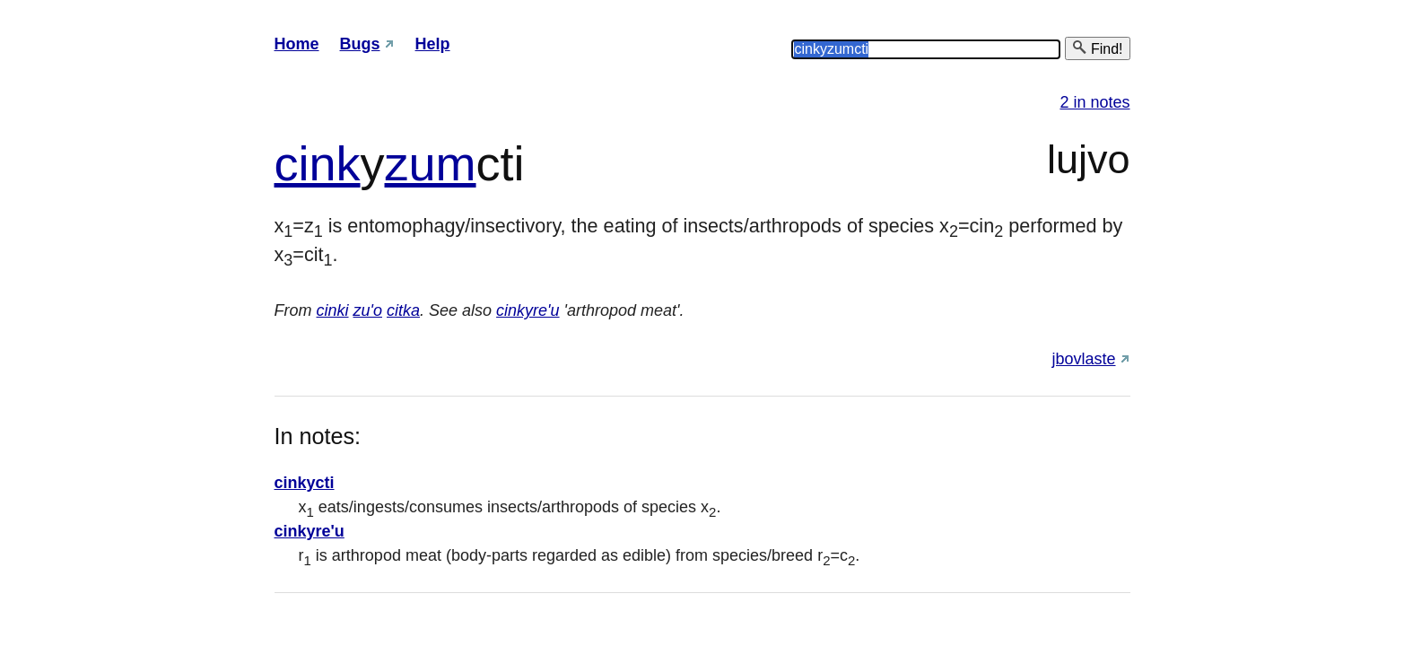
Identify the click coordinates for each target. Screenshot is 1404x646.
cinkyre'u (527, 310)
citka (403, 310)
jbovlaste (1083, 359)
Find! (1097, 48)
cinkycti (305, 483)
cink (318, 163)
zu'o (367, 310)
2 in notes (1094, 102)
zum (430, 163)
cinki (333, 310)
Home (297, 44)
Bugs (360, 44)
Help (432, 44)
